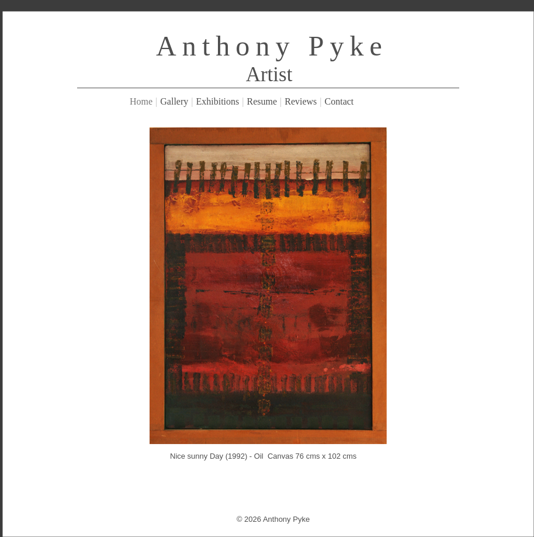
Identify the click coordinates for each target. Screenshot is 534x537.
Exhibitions (218, 101)
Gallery (174, 101)
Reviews (301, 101)
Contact (339, 101)
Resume (262, 101)
